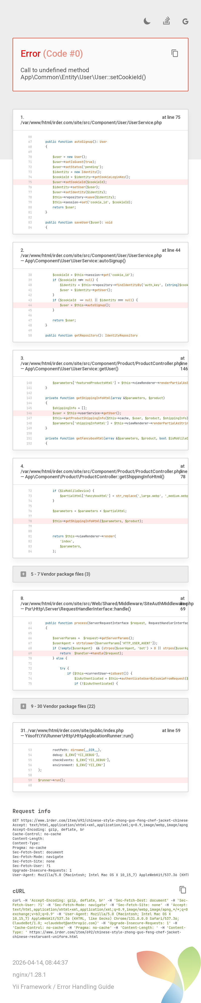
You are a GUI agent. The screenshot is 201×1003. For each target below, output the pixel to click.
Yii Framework (32, 986)
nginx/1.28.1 (29, 974)
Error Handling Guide (85, 986)
